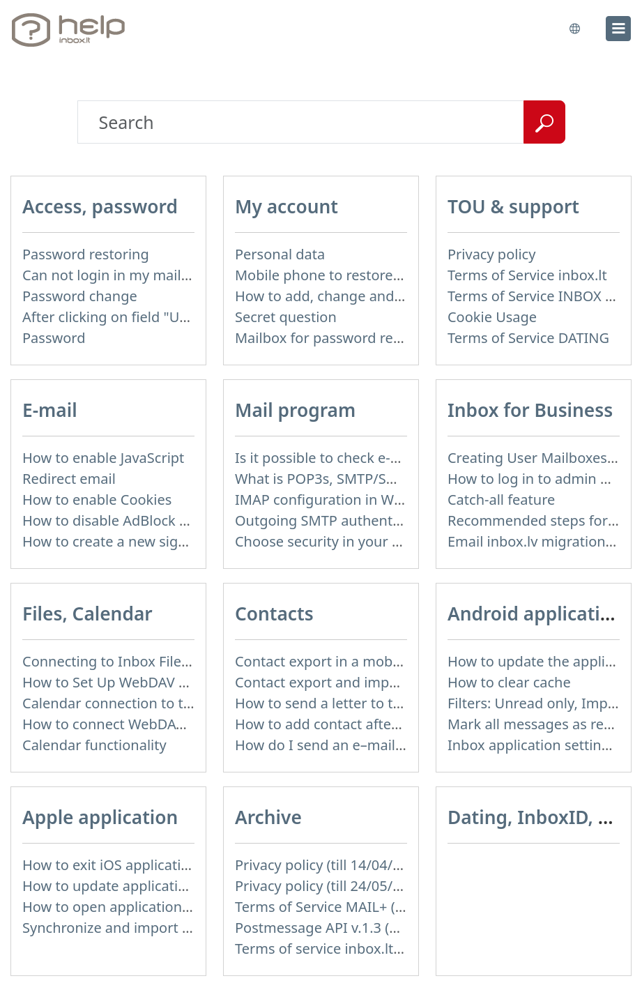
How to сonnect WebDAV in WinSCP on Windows (179, 724)
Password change (79, 296)
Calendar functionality (94, 745)
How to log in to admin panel (542, 478)
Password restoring (85, 254)
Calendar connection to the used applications (170, 703)
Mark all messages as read (534, 724)
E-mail (49, 409)
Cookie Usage (492, 316)
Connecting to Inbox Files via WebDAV (145, 661)
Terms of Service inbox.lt (527, 275)
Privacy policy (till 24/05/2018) (332, 885)
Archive (268, 817)
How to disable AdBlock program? (132, 520)
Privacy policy (491, 254)
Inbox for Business (530, 409)
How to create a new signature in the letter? (164, 541)
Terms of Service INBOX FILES (544, 296)
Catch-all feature (501, 499)
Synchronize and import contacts (129, 927)
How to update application (108, 885)
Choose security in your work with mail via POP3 (392, 541)
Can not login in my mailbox (113, 275)
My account (286, 206)
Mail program (295, 409)
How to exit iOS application (110, 864)
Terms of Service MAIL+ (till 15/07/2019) (364, 906)
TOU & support (513, 206)
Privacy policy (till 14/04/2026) (332, 864)
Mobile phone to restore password (347, 275)
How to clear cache (509, 682)
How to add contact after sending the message (387, 724)
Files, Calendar (87, 613)
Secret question (286, 316)
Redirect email (69, 478)
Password (53, 337)
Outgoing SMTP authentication (335, 520)
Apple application (100, 817)
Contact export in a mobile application (359, 661)
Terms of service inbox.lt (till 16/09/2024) (367, 948)
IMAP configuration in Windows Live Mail (368, 499)
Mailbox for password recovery (335, 337)
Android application (535, 613)
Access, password (100, 206)
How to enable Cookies (96, 499)
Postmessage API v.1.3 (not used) (343, 927)
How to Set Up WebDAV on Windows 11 (150, 682)
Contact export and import (321, 682)
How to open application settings (130, 906)
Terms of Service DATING (528, 337)
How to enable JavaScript (103, 457)
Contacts (274, 613)
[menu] (618, 28)
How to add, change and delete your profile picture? (404, 296)
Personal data (280, 254)
